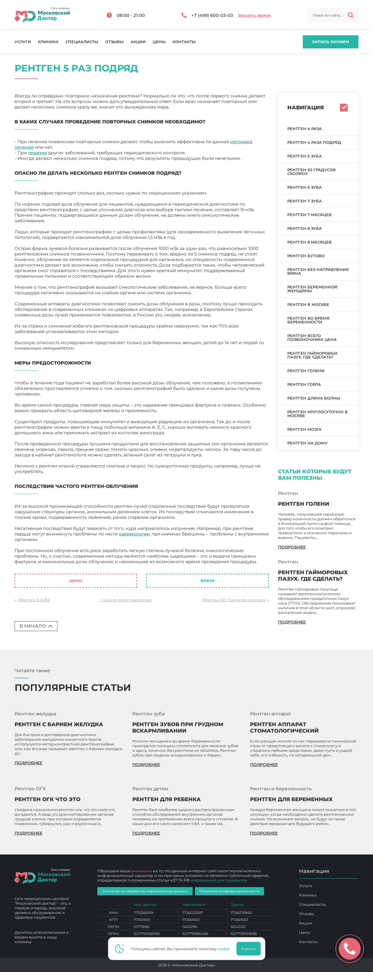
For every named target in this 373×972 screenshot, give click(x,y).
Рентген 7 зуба (304, 201)
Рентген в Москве (308, 304)
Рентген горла (304, 384)
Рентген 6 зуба (304, 187)
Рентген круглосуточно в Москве (317, 413)
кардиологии (134, 534)
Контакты (184, 42)
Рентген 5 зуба (34, 600)
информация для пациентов (219, 880)
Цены (159, 42)
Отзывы (114, 42)
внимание (141, 870)
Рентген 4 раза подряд (314, 142)
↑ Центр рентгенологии (126, 600)
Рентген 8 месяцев (309, 242)
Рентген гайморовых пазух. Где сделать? (312, 355)
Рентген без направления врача (318, 271)
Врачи (207, 580)
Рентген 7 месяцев (309, 214)
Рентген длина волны (313, 398)
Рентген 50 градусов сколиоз (233, 600)
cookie (225, 948)
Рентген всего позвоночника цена (312, 337)
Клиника (48, 42)
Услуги (23, 42)
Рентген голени (306, 370)
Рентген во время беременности (308, 320)
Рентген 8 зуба (304, 228)
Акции (138, 42)
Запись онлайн (330, 41)
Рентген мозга (304, 429)
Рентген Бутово (306, 255)
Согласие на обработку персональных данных (145, 891)
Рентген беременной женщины (312, 289)
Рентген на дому (307, 443)
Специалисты (82, 42)
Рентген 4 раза (304, 128)
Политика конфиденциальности (229, 891)
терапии (37, 152)
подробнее (292, 547)
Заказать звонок (254, 15)
